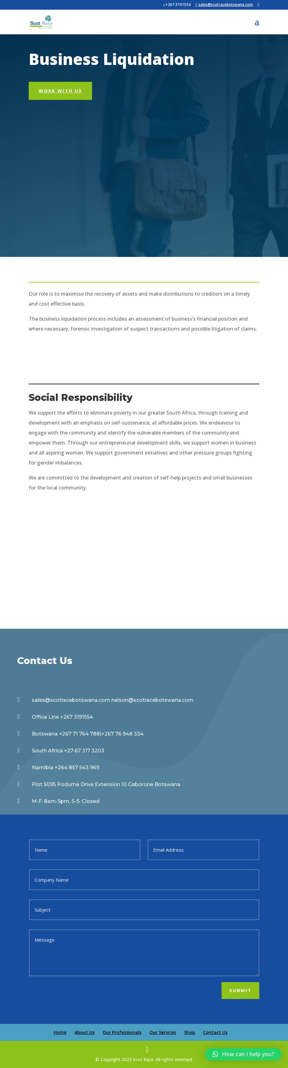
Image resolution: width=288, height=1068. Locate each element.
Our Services (162, 1032)
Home (60, 1032)
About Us (85, 1032)
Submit (240, 990)
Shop (189, 1032)
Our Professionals (122, 1032)
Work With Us (60, 90)
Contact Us (215, 1032)
